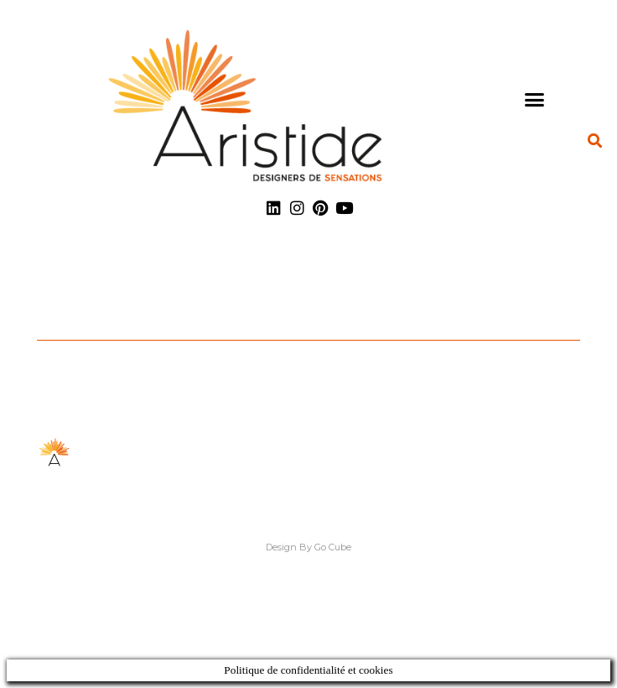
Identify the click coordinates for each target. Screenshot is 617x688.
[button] (535, 99)
